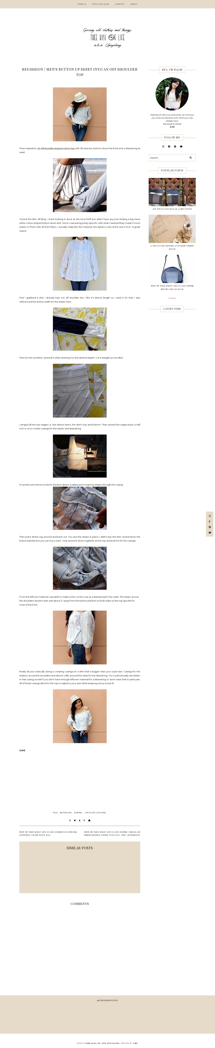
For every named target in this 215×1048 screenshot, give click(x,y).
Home (80, 4)
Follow (172, 298)
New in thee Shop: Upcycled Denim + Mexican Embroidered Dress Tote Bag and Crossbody (112, 833)
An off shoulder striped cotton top (55, 148)
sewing (78, 813)
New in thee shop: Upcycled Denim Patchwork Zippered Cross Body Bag (48, 833)
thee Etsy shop (100, 4)
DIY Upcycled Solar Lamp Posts (172, 209)
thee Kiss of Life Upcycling (102, 1043)
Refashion (66, 813)
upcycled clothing (95, 813)
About (134, 4)
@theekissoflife (107, 1000)
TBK (135, 1043)
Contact (120, 4)
